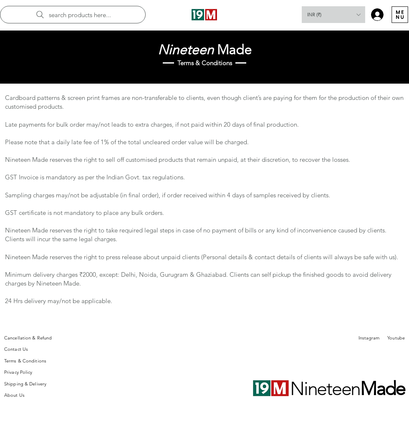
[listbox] (333, 14)
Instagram (369, 338)
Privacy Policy (18, 372)
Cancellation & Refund (28, 338)
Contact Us (16, 349)
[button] (333, 14)
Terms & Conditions (25, 361)
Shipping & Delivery (25, 384)
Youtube (396, 338)
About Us (14, 395)
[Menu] (400, 14)
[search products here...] (73, 14)
